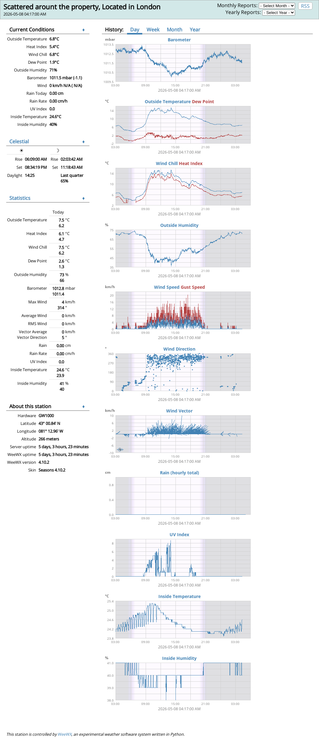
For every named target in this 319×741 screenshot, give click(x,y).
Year (195, 29)
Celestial (19, 141)
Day (134, 29)
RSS (305, 5)
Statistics (19, 198)
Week (153, 29)
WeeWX (64, 734)
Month (174, 29)
